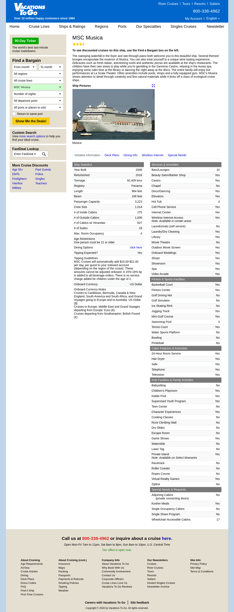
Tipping (62, 586)
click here (136, 247)
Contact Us (108, 575)
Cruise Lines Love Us (114, 582)
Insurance (64, 563)
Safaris (215, 4)
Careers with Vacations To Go (105, 602)
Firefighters (19, 178)
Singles (40, 178)
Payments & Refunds (71, 579)
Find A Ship (27, 590)
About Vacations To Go (115, 563)
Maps (61, 567)
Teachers (41, 183)
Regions (101, 26)
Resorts (200, 4)
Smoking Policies (68, 582)
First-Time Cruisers (32, 594)
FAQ (23, 586)
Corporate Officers (113, 579)
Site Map (195, 567)
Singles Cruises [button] (183, 26)
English (212, 18)
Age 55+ (17, 169)
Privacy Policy (198, 563)
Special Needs (177, 155)
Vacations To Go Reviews (117, 586)
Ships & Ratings (72, 26)
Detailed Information (87, 155)
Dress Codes (28, 582)
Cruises (151, 563)
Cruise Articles (29, 571)
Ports (122, 26)
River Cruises (168, 4)
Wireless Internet (152, 155)
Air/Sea (25, 567)
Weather (63, 590)
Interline (17, 183)
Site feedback (139, 602)
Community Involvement (116, 571)
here (166, 538)
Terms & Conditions (201, 571)
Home (15, 26)
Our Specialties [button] (148, 26)
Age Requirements (32, 563)
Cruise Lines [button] (39, 26)
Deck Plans (112, 155)
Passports (64, 575)
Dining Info (130, 155)
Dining (24, 575)
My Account (193, 18)
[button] (78, 114)
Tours (186, 4)
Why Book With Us (113, 567)
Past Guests (43, 169)
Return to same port (30, 113)
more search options (32, 136)
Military (16, 187)
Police (39, 174)
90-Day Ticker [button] (25, 41)
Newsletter (215, 26)
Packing (63, 571)
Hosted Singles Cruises (161, 582)
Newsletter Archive (158, 586)
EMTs (16, 174)
